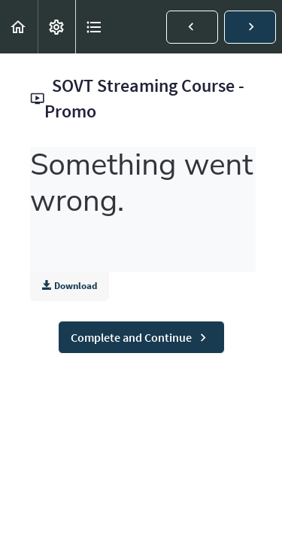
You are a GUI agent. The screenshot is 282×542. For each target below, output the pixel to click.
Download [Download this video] (69, 285)
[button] (19, 26)
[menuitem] (56, 26)
